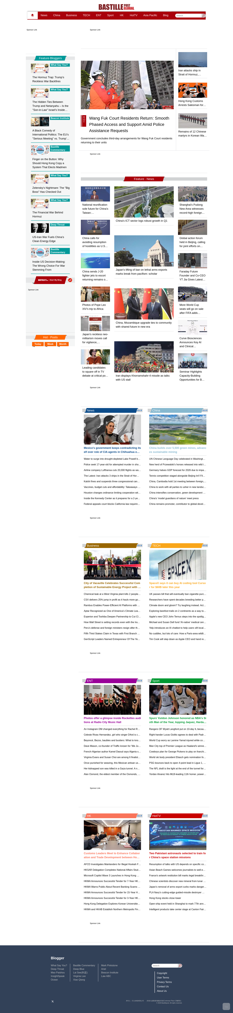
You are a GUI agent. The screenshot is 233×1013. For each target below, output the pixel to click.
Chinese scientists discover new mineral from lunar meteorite (181, 881)
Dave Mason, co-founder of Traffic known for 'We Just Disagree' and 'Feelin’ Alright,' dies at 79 (133, 746)
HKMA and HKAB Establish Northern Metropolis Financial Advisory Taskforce (124, 909)
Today (37, 344)
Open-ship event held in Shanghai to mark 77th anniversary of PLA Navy (187, 903)
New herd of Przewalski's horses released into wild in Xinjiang (181, 464)
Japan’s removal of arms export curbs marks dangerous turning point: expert (189, 887)
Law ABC (106, 976)
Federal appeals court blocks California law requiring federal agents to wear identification (130, 504)
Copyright (162, 973)
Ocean (54, 979)
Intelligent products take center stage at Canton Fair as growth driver (185, 909)
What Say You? (59, 965)
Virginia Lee (79, 976)
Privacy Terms (164, 982)
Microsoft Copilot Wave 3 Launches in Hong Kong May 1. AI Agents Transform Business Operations (136, 875)
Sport (110, 15)
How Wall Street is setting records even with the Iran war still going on (120, 622)
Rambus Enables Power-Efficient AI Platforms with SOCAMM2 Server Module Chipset (129, 605)
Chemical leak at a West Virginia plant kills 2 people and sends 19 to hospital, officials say (131, 594)
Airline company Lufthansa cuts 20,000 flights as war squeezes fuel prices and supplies (130, 470)
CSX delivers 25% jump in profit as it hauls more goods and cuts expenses (123, 599)
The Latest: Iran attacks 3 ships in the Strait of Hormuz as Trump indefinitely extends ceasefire (133, 476)
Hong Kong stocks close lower (165, 898)
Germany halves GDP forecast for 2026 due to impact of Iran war (183, 470)
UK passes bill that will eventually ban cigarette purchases (179, 594)
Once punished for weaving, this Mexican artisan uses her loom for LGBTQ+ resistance (130, 763)
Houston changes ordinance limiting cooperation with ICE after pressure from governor (129, 492)
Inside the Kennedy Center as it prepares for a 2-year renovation (118, 498)
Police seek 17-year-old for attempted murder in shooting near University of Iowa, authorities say (134, 464)
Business (71, 15)
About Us (162, 991)
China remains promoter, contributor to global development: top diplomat (187, 504)
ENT (98, 15)
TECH (86, 15)
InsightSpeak (58, 976)
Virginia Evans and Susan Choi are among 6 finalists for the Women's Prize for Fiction (129, 757)
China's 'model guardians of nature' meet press (174, 498)
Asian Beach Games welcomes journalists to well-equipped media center (187, 870)
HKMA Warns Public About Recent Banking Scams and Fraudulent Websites (124, 887)
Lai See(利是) (80, 972)
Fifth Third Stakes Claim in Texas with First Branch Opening (115, 633)
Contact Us (163, 986)
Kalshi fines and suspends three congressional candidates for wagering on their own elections (133, 481)
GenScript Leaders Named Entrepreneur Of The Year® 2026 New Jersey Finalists (127, 639)
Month (62, 344)
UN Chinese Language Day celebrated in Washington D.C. (180, 459)
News (44, 15)
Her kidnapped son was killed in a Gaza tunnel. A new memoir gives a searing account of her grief (135, 768)
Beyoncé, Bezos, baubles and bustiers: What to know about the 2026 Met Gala (125, 740)
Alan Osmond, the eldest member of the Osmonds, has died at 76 (118, 774)
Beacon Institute (109, 972)
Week (50, 344)
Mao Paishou (58, 972)
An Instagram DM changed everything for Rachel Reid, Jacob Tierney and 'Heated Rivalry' (131, 729)
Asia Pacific (150, 15)
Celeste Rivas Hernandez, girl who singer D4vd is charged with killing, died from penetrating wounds (136, 734)
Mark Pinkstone (109, 965)
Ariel (103, 969)
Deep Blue (78, 969)
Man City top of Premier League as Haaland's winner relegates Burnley (186, 746)
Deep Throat (57, 969)
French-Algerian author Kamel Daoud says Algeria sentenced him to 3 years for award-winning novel (137, 751)
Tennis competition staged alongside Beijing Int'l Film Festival (181, 476)
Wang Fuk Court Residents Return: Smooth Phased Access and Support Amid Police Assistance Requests (129, 124)
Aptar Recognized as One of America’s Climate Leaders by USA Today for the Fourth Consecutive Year (138, 611)
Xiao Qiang (79, 979)
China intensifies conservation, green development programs (181, 492)
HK (122, 15)
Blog (165, 15)
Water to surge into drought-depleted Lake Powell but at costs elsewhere (122, 459)
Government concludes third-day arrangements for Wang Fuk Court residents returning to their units (126, 140)
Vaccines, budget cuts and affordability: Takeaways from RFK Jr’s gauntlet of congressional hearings (136, 487)
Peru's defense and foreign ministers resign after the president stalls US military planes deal (132, 628)
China (56, 15)
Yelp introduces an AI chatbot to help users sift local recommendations (186, 628)
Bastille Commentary (84, 965)
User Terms (163, 977)
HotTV (133, 15)
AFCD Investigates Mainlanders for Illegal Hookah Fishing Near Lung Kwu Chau (126, 864)
